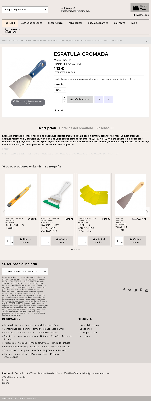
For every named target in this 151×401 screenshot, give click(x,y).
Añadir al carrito (80, 99)
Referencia (59, 64)
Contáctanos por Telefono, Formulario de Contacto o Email (34, 329)
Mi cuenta (84, 336)
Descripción (46, 128)
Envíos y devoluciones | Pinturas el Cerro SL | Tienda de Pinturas (37, 346)
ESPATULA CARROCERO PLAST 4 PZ (86, 228)
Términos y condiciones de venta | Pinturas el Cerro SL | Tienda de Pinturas (38, 338)
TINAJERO (66, 60)
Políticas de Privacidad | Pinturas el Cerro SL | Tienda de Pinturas (37, 343)
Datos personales (88, 332)
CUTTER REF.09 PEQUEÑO (14, 226)
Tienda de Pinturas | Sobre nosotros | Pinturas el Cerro (31, 325)
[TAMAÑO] (60, 90)
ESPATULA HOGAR (121, 228)
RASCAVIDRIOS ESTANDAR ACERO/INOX (50, 228)
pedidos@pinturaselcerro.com (94, 373)
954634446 (69, 373)
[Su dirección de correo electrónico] (22, 271)
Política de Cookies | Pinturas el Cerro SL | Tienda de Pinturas (35, 350)
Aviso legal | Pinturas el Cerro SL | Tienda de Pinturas (31, 332)
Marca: (57, 60)
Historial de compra (89, 325)
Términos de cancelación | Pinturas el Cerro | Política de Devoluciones (32, 355)
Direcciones (85, 329)
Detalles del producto (76, 128)
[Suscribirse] (45, 271)
